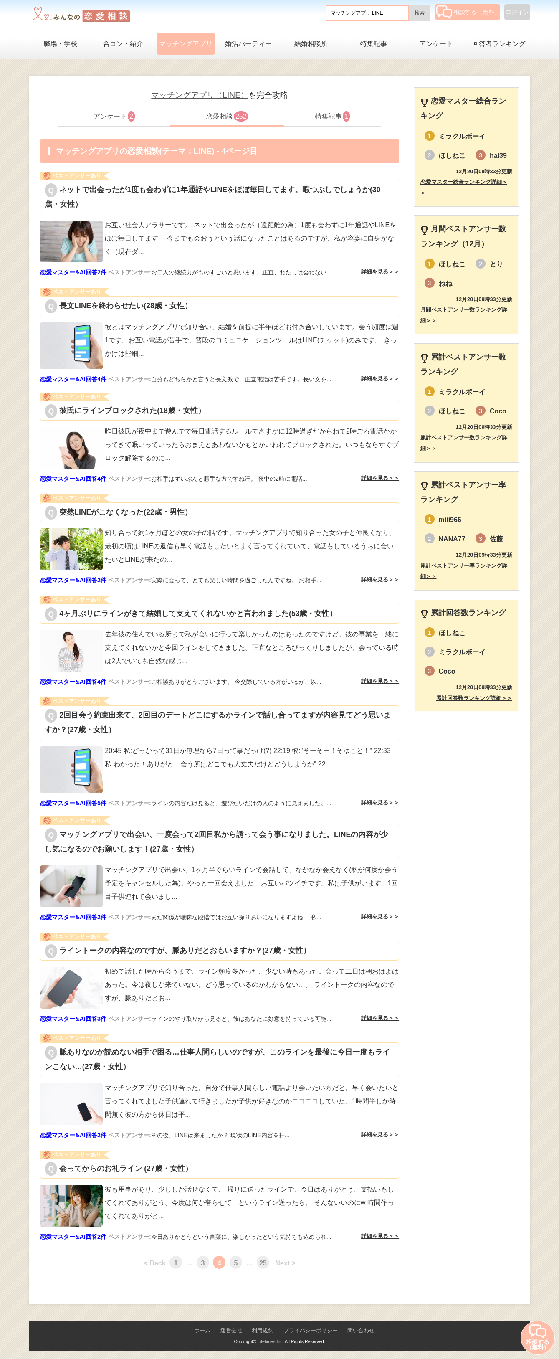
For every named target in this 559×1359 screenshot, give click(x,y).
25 (263, 1263)
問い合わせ (360, 1330)
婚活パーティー (248, 43)
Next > (285, 1263)
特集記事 (373, 43)
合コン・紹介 (123, 43)
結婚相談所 (311, 43)
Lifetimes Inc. (271, 1341)
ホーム (202, 1330)
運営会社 (231, 1330)
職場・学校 (60, 43)
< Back (155, 1263)
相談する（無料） (468, 11)
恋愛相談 (227, 116)
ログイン (517, 12)
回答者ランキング (499, 43)
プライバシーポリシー (310, 1330)
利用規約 (262, 1330)
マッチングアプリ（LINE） (199, 95)
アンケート (436, 43)
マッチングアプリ (185, 43)
